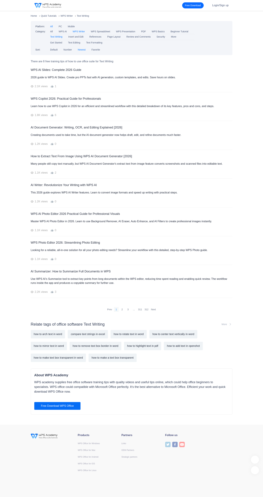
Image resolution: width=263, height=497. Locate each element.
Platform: (40, 26)
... (134, 309)
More (173, 36)
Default (54, 49)
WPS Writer (66, 15)
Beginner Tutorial (179, 31)
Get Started (56, 42)
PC (60, 26)
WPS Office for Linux (87, 470)
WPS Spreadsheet (100, 31)
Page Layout (113, 36)
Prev (109, 309)
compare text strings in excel (88, 334)
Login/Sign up (220, 5)
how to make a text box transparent (113, 357)
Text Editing (74, 42)
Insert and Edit (75, 36)
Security (161, 36)
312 (146, 309)
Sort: (38, 49)
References (95, 36)
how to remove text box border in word (95, 345)
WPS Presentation (125, 31)
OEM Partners (128, 450)
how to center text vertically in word (173, 334)
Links (124, 443)
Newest (82, 49)
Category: (40, 31)
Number (68, 49)
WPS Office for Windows (89, 443)
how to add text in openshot (183, 345)
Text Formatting (94, 42)
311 (140, 309)
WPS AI (63, 31)
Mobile (71, 26)
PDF (143, 31)
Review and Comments (138, 36)
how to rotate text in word (129, 334)
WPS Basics (158, 31)
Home (34, 15)
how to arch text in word (48, 334)
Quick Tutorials (49, 15)
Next (153, 309)
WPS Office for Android (88, 457)
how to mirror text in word (49, 345)
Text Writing (83, 15)
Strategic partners (129, 457)
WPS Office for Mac (86, 450)
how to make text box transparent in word (58, 357)
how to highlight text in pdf (142, 345)
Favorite (95, 49)
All (51, 26)
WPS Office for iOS (86, 463)
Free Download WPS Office (57, 405)
